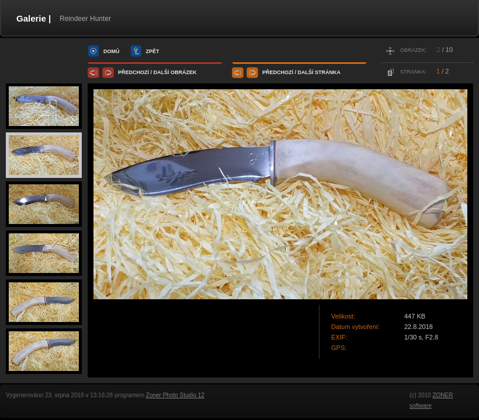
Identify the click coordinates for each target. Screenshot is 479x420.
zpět (152, 51)
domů (111, 51)
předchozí (133, 72)
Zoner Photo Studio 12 (175, 395)
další (161, 72)
